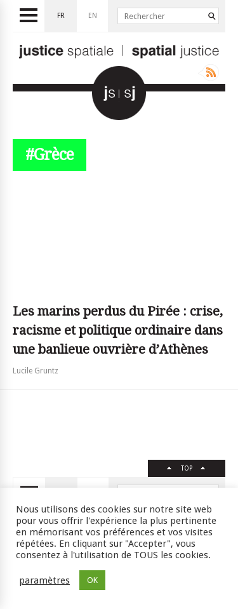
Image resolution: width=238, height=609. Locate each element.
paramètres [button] (44, 580)
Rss (208, 72)
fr (61, 15)
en (92, 15)
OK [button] (92, 580)
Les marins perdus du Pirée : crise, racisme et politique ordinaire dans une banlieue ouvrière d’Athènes (118, 330)
